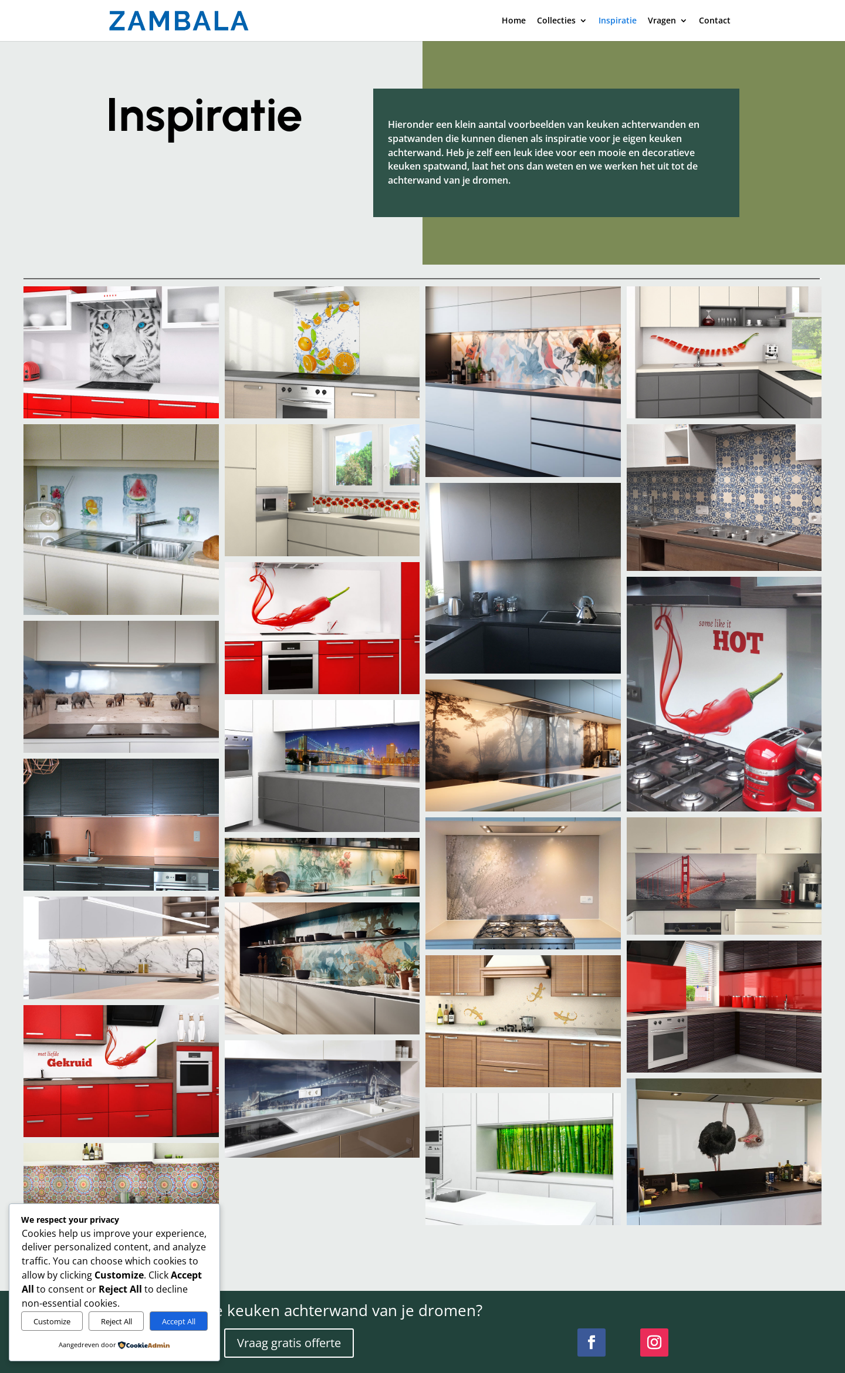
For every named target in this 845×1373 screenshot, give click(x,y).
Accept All (178, 1321)
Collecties (556, 21)
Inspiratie (618, 21)
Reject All (116, 1321)
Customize (51, 1321)
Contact (715, 21)
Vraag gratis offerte (289, 1343)
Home (514, 21)
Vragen (662, 21)
